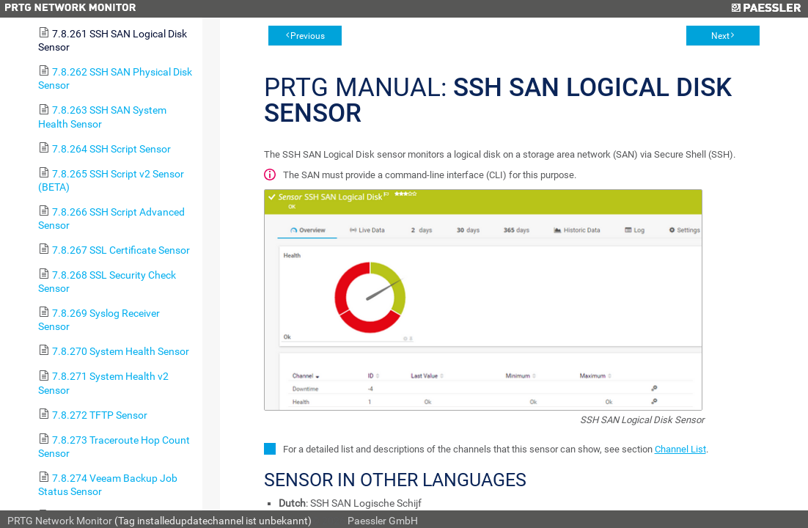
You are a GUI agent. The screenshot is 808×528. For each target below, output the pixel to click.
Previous (307, 36)
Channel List (680, 449)
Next (720, 36)
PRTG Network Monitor (59, 521)
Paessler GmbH (383, 521)
